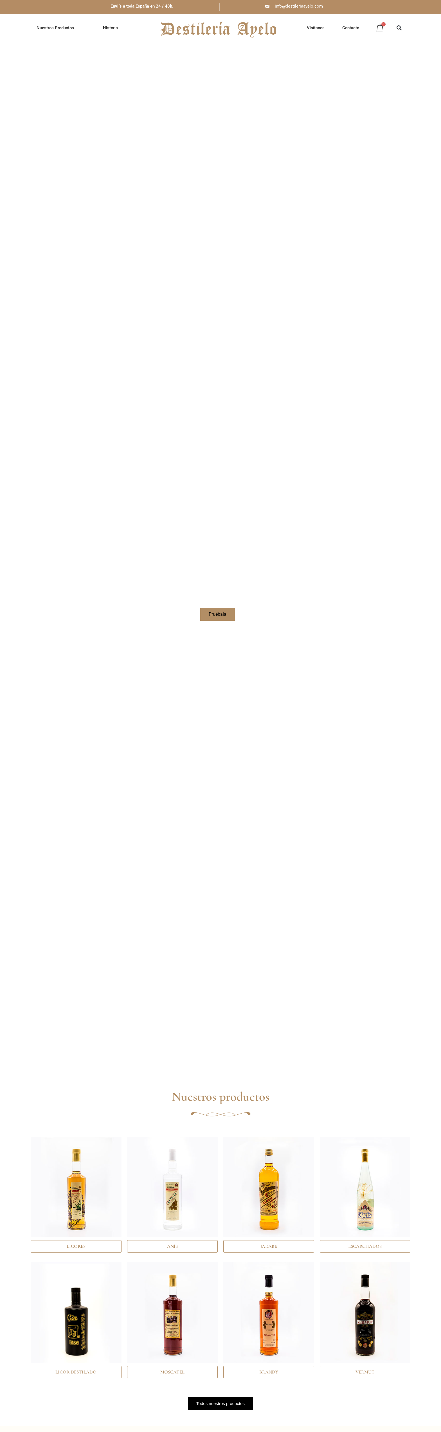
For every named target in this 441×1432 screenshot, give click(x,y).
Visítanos (316, 27)
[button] (399, 28)
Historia (110, 27)
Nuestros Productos (55, 27)
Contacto (350, 27)
